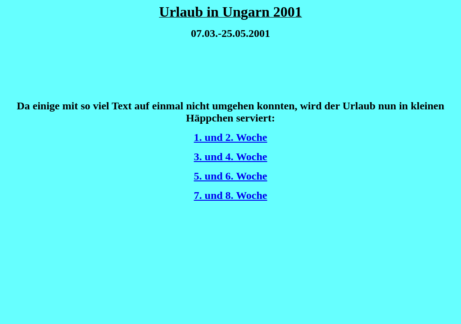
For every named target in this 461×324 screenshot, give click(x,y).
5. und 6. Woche (230, 176)
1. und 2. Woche (230, 137)
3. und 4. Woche (230, 156)
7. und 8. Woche (230, 195)
